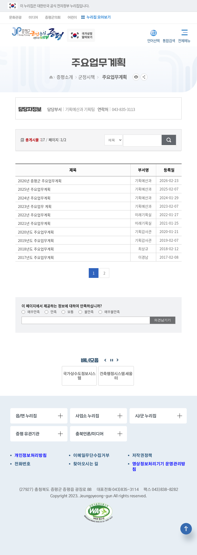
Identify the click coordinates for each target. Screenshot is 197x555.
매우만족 (31, 311)
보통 (68, 311)
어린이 (72, 17)
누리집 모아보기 (98, 17)
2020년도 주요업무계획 (36, 232)
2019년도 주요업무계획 (36, 240)
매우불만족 (109, 311)
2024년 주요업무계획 (34, 197)
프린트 (136, 77)
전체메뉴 (183, 31)
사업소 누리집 (87, 416)
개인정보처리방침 (30, 455)
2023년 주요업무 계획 (35, 206)
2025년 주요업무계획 (34, 189)
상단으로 (186, 528)
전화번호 (22, 464)
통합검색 (169, 32)
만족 (51, 311)
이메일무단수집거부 (91, 455)
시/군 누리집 (145, 416)
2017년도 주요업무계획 (36, 257)
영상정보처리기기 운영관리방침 (158, 466)
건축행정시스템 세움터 (116, 376)
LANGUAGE (153, 33)
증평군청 (20, 31)
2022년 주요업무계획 (34, 214)
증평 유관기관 (27, 434)
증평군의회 (52, 17)
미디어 (33, 17)
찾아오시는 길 (85, 464)
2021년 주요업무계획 (34, 223)
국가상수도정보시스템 (79, 376)
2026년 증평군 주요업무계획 (40, 180)
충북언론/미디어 (89, 434)
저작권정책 (142, 455)
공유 (144, 77)
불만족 (86, 311)
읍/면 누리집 (26, 416)
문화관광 (15, 17)
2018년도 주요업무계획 (36, 248)
